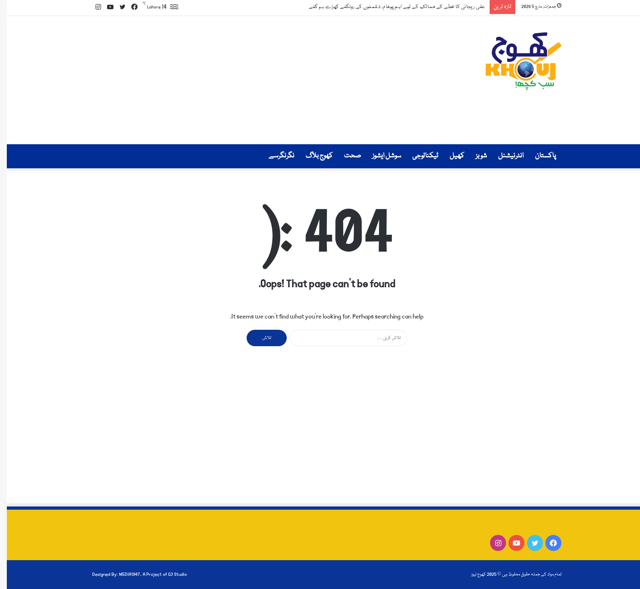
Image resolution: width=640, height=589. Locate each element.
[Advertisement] (239, 80)
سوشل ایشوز (379, 156)
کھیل (450, 156)
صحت (345, 156)
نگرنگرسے (275, 156)
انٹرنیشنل (504, 156)
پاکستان (538, 156)
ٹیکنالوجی (418, 156)
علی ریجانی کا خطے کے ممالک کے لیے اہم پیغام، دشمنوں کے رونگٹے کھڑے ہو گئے (390, 7)
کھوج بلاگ (312, 156)
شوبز (474, 156)
